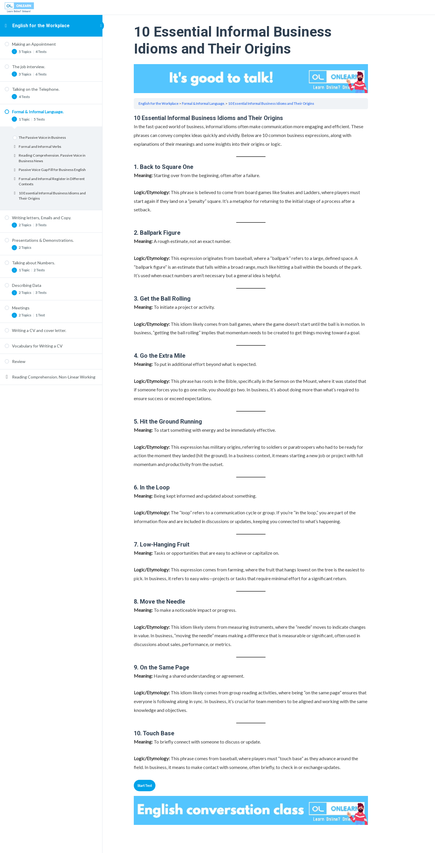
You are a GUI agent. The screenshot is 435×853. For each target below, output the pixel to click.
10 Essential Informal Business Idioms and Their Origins (291, 103)
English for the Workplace (41, 25)
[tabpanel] (269, 442)
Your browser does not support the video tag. (269, 78)
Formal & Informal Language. (222, 103)
